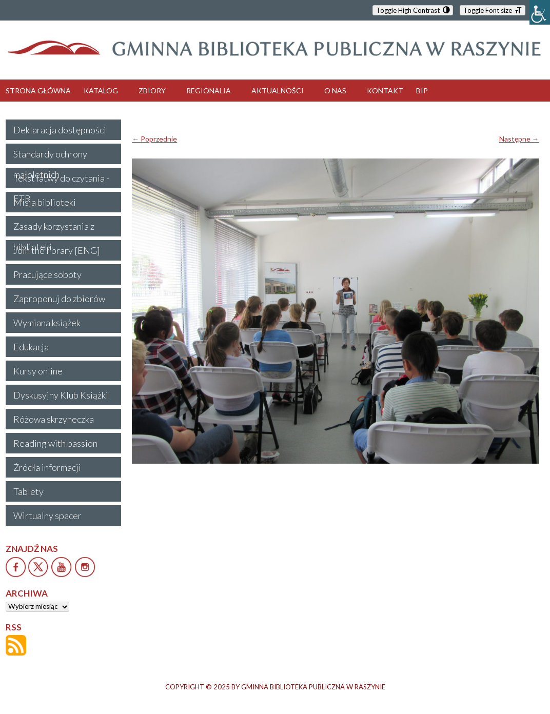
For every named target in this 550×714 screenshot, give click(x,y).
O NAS (335, 90)
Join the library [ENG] (56, 250)
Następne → (519, 138)
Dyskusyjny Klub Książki (60, 395)
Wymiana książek (47, 322)
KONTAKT (385, 90)
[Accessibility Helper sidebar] (539, 12)
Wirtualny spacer (47, 515)
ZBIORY (152, 90)
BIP (422, 90)
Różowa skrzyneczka (53, 419)
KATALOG (101, 90)
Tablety (28, 491)
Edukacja (31, 346)
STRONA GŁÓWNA (38, 90)
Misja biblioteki (44, 202)
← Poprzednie (154, 138)
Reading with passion (55, 443)
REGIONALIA (208, 90)
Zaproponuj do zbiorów (59, 298)
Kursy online (38, 370)
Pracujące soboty (47, 274)
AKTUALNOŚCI (277, 90)
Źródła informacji (47, 467)
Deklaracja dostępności (59, 129)
